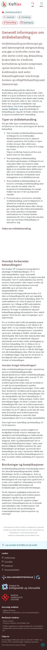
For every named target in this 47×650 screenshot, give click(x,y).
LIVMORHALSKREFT (13, 12)
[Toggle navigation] (41, 4)
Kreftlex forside (8, 558)
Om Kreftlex (7, 562)
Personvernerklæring (10, 570)
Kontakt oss (7, 566)
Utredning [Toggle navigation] (24, 17)
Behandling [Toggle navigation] (10, 22)
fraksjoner (13, 109)
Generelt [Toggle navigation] (9, 17)
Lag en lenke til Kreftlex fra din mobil (21, 545)
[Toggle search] (32, 5)
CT (14, 269)
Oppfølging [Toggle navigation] (27, 22)
